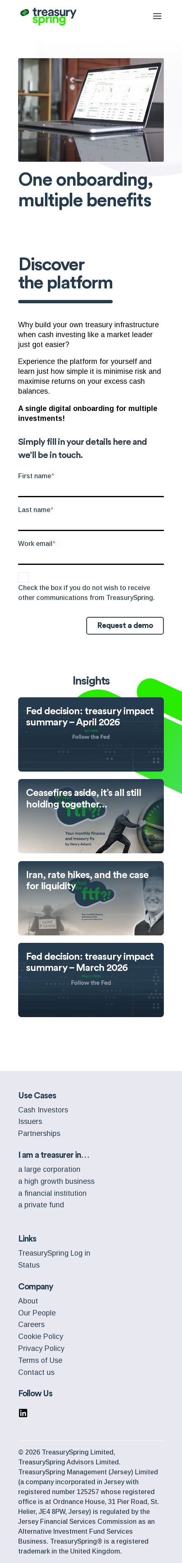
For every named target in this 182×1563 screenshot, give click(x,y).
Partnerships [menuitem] (39, 1133)
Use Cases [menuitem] (37, 1095)
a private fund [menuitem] (41, 1205)
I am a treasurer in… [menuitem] (53, 1155)
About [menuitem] (28, 1301)
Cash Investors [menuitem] (43, 1110)
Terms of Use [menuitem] (40, 1360)
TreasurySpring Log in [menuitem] (54, 1253)
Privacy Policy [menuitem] (41, 1348)
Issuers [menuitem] (30, 1121)
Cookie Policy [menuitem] (40, 1336)
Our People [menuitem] (37, 1313)
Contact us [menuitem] (36, 1372)
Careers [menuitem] (31, 1324)
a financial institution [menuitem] (52, 1193)
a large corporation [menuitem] (49, 1169)
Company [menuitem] (35, 1286)
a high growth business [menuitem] (56, 1181)
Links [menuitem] (27, 1239)
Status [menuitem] (29, 1265)
